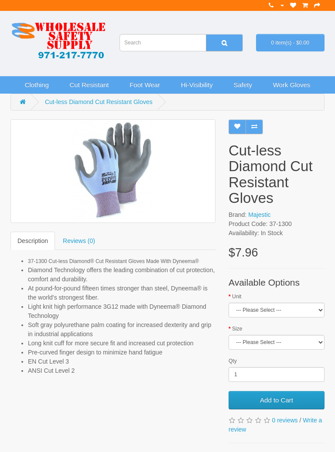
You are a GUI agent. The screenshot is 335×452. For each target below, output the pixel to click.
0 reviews (284, 420)
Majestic (259, 214)
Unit (236, 296)
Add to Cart (276, 400)
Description (32, 240)
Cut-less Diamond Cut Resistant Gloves (99, 101)
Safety (242, 84)
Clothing (37, 84)
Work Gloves (292, 84)
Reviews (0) (79, 240)
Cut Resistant (89, 84)
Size (237, 329)
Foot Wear (145, 84)
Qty (233, 361)
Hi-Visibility (197, 84)
